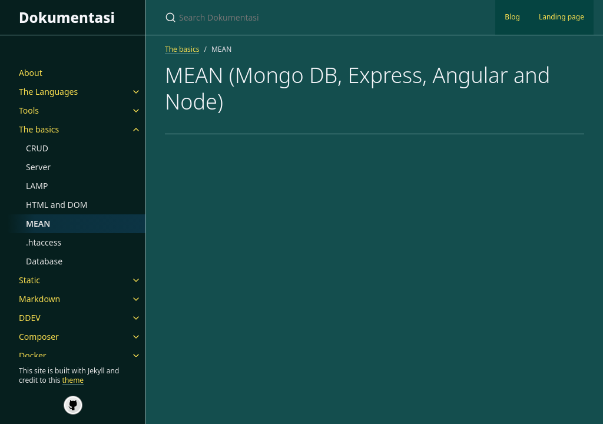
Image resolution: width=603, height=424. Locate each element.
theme (73, 380)
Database (44, 261)
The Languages (48, 91)
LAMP (37, 185)
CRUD (37, 148)
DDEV (30, 317)
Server (38, 167)
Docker (33, 355)
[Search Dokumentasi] (304, 17)
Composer (39, 336)
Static (29, 280)
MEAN (38, 223)
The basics (39, 129)
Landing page (561, 17)
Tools (29, 110)
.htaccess (43, 242)
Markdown (39, 298)
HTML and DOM (56, 204)
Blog (512, 17)
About (30, 72)
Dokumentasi (67, 17)
